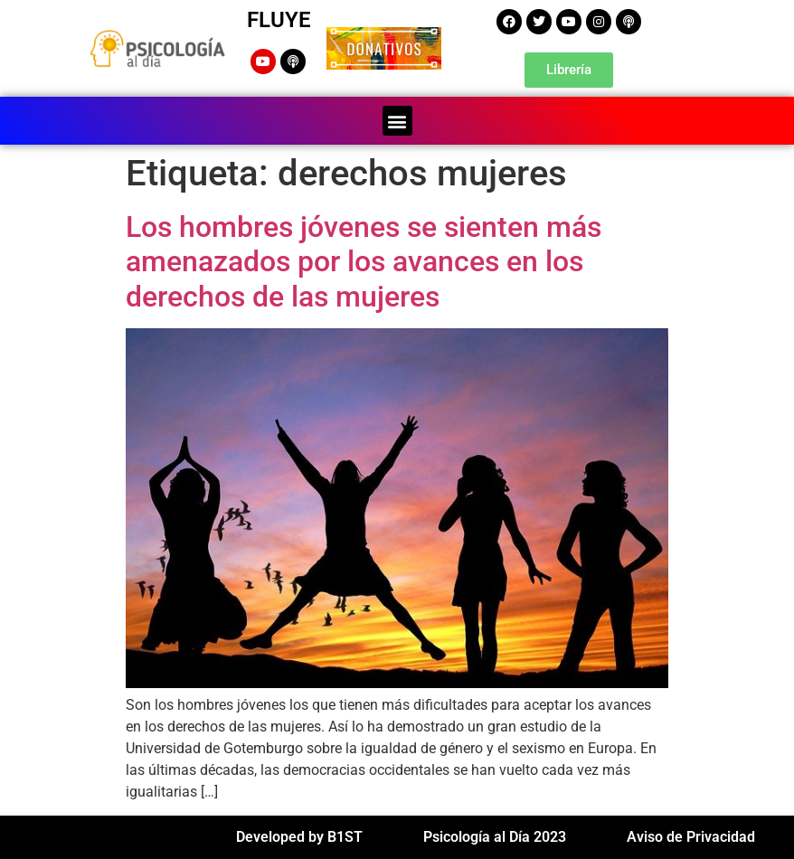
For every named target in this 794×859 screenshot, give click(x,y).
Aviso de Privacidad (691, 836)
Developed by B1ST (299, 836)
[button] (397, 121)
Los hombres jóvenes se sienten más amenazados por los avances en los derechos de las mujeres (363, 262)
